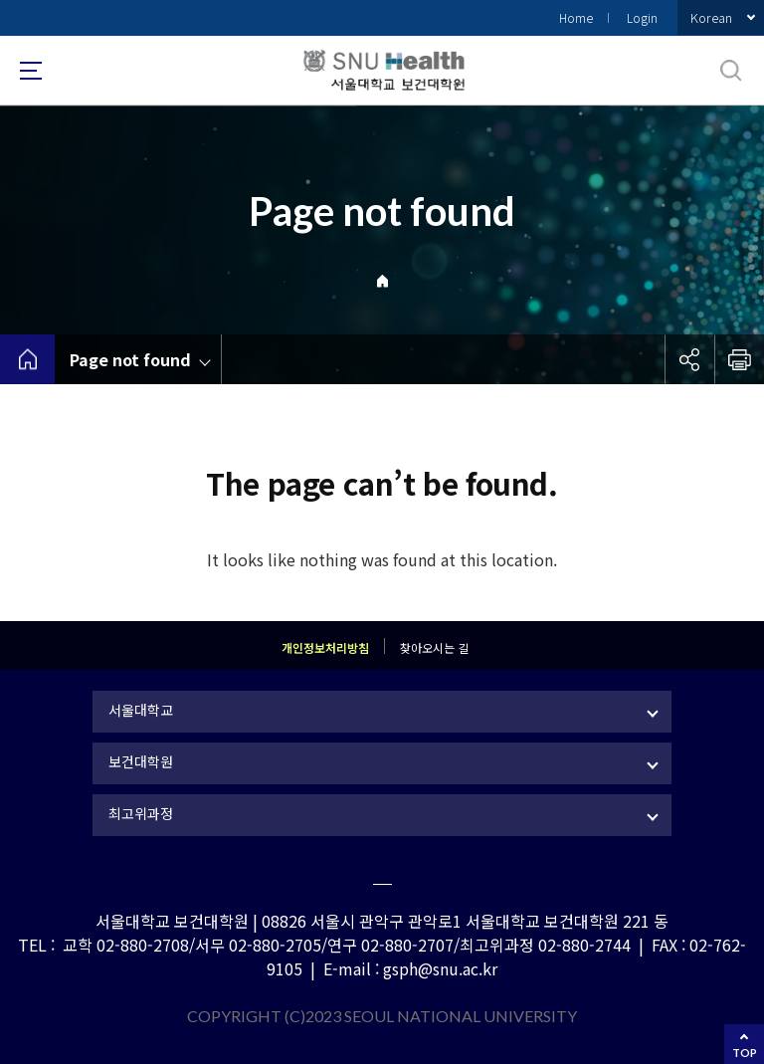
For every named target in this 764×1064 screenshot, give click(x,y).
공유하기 (689, 359)
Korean (711, 17)
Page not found (130, 359)
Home (576, 17)
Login (642, 17)
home (27, 359)
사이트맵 (31, 71)
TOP (744, 1052)
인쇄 (739, 359)
